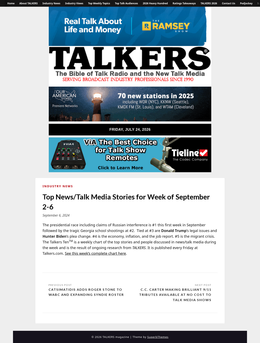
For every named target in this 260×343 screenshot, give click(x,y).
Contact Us (228, 3)
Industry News (51, 3)
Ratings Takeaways (184, 3)
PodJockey (246, 3)
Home (11, 3)
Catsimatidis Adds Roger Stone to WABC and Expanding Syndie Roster (86, 292)
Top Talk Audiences (126, 3)
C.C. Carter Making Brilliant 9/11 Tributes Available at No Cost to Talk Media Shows (175, 294)
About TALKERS (29, 3)
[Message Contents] (129, 239)
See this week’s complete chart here (95, 253)
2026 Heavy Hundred (155, 3)
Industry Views (74, 3)
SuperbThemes (157, 337)
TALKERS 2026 (209, 3)
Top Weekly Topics (99, 3)
